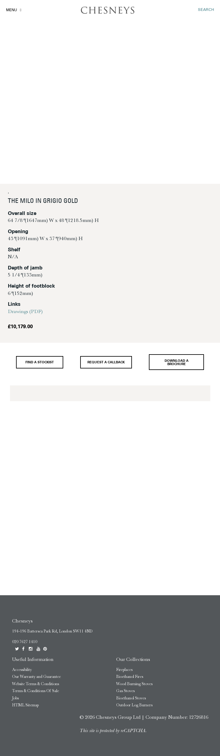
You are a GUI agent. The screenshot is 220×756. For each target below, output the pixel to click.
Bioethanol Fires (129, 676)
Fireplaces (124, 669)
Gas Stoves (125, 690)
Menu (11, 10)
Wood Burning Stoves (134, 684)
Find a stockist (39, 362)
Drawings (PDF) (25, 311)
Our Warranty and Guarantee (36, 676)
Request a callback (106, 362)
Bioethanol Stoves (131, 698)
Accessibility (22, 669)
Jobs (15, 698)
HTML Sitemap (25, 705)
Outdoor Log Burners (134, 705)
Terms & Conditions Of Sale (35, 690)
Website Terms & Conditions (35, 684)
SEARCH (206, 10)
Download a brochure (177, 362)
